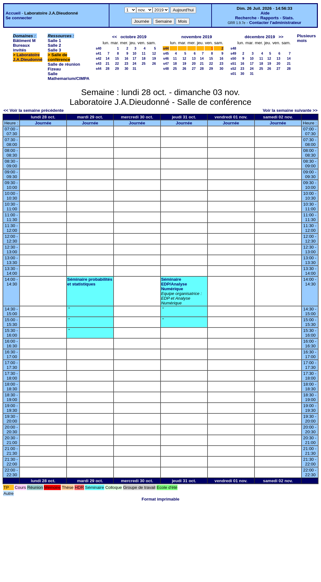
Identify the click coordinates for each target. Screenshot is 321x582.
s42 (99, 58)
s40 (99, 48)
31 (134, 68)
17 (134, 58)
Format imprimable (160, 499)
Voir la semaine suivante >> (290, 110)
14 (107, 58)
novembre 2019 (196, 36)
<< (114, 36)
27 (194, 68)
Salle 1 (54, 40)
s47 (166, 63)
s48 (166, 68)
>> (280, 36)
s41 (99, 53)
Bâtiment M (24, 40)
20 (194, 63)
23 (126, 63)
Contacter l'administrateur (275, 22)
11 (144, 53)
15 (117, 58)
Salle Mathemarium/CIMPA (68, 76)
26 (154, 63)
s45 (166, 53)
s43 (99, 63)
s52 (233, 68)
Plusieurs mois (306, 38)
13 (194, 58)
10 (134, 53)
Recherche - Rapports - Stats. (264, 17)
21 (107, 63)
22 (117, 63)
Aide (265, 13)
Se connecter (19, 17)
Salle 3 (54, 50)
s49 (233, 53)
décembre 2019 (260, 36)
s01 (233, 73)
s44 (99, 68)
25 (144, 63)
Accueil (13, 13)
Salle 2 (54, 45)
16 (126, 58)
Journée (43, 123)
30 (126, 68)
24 (134, 63)
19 (154, 58)
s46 (166, 58)
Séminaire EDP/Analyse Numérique (174, 284)
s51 (233, 63)
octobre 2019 (133, 36)
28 (107, 68)
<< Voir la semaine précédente (33, 110)
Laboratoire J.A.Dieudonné (27, 57)
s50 (233, 58)
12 (154, 53)
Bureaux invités (21, 47)
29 (117, 68)
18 (144, 58)
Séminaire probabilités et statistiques (89, 281)
